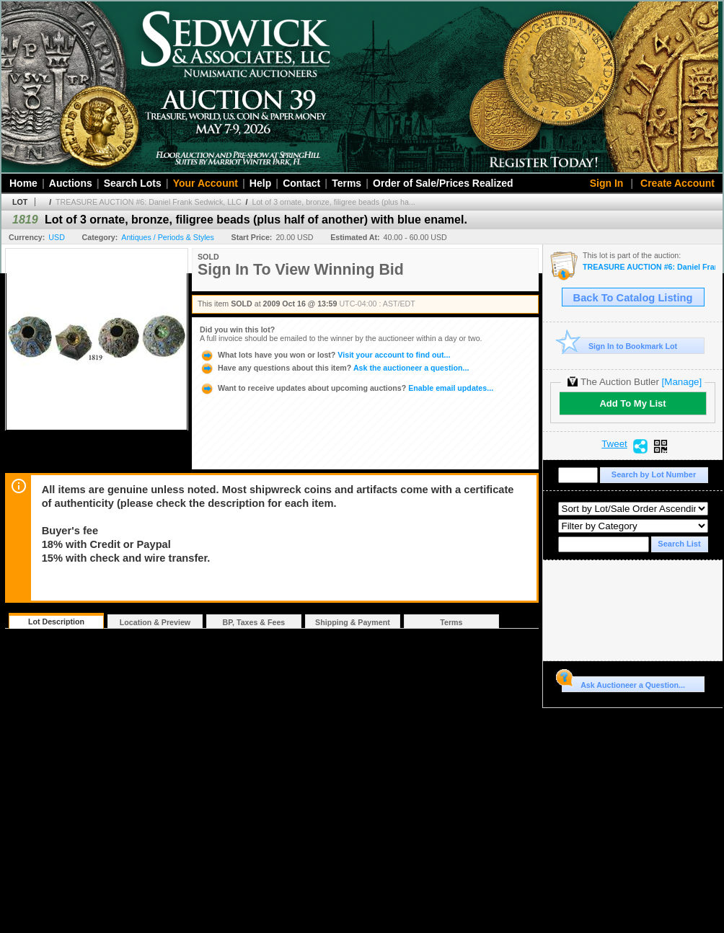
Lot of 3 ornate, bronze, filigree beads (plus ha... (333, 202)
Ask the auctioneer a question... (334, 367)
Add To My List (632, 403)
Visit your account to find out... (325, 354)
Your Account (205, 183)
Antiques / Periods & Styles (167, 237)
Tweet (614, 444)
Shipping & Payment (352, 622)
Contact (301, 183)
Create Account (677, 183)
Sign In (607, 183)
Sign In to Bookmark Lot (620, 345)
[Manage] (682, 381)
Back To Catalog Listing (633, 298)
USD (56, 237)
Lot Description (56, 621)
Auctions (70, 183)
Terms (346, 183)
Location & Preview (155, 622)
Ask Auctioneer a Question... (623, 682)
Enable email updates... (346, 388)
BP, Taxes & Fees (254, 622)
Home (23, 183)
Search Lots (133, 183)
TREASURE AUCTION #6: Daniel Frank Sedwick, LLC (149, 202)
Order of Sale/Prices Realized (443, 183)
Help (260, 183)
